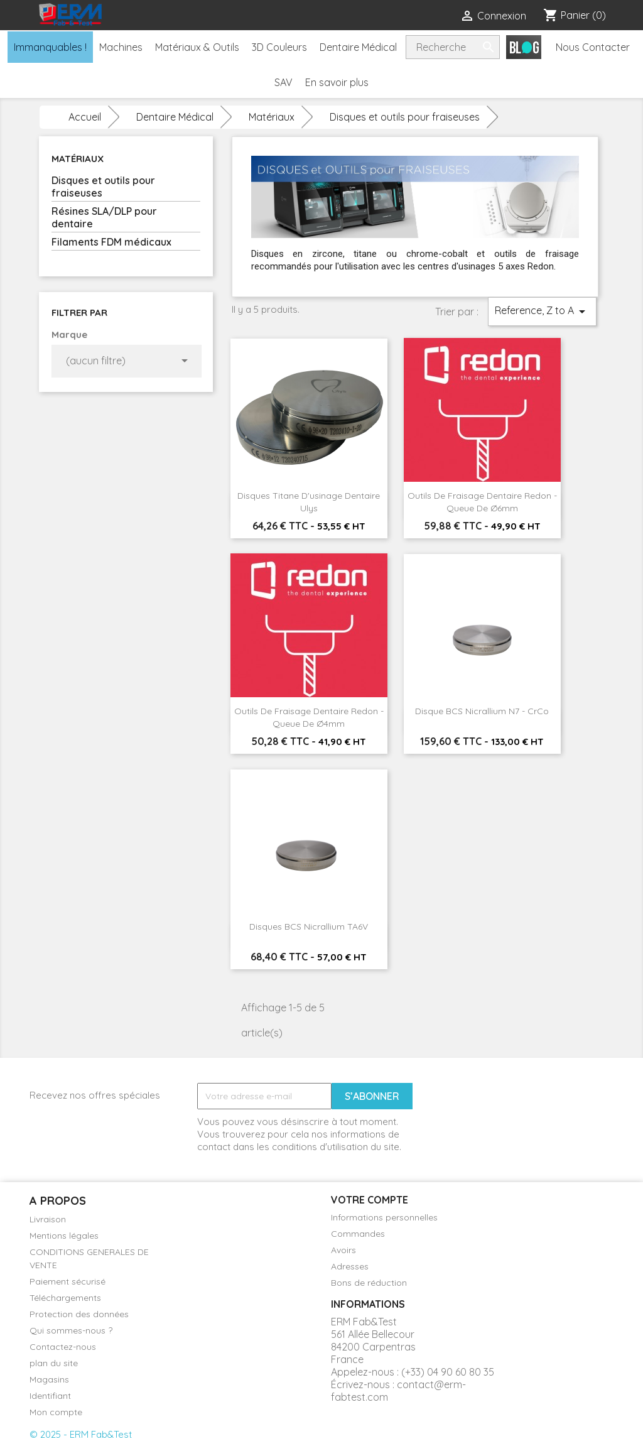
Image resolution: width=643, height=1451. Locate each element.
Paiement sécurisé (67, 1281)
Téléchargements (65, 1297)
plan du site (54, 1363)
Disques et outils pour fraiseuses (103, 186)
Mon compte (56, 1412)
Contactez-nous (63, 1346)
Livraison (48, 1219)
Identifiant (50, 1395)
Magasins (49, 1379)
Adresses (350, 1266)
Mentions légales (64, 1235)
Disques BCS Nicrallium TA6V (308, 926)
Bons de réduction (369, 1282)
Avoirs (343, 1250)
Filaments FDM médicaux (111, 242)
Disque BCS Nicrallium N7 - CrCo (482, 711)
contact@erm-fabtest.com (398, 1390)
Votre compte (369, 1199)
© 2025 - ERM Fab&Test (81, 1434)
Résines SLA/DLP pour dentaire (104, 217)
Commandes (358, 1233)
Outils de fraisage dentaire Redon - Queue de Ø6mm (482, 502)
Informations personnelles (384, 1217)
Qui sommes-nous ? (71, 1330)
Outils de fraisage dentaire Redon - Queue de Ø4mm (309, 717)
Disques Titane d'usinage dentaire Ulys (308, 502)
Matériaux (77, 159)
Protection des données (79, 1314)
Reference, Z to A (542, 311)
